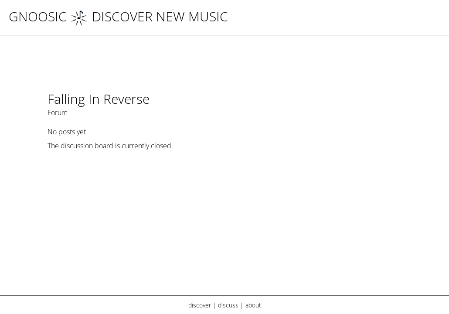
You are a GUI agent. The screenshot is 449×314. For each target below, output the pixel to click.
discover (199, 305)
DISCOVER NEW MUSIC (149, 16)
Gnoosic (38, 16)
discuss (228, 305)
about (253, 305)
